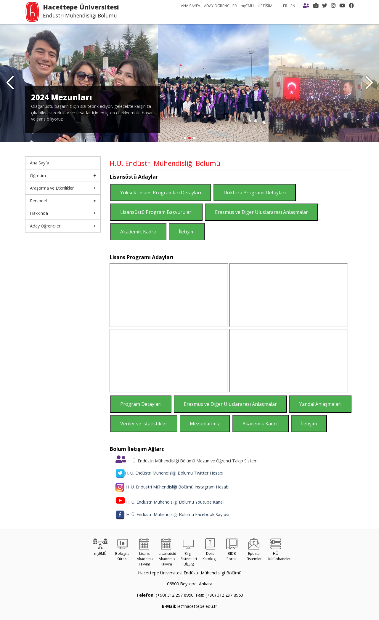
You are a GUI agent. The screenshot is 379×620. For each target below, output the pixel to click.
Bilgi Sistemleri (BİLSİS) (189, 554)
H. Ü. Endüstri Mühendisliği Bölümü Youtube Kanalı (175, 502)
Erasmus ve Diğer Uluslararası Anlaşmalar (261, 212)
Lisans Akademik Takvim (145, 554)
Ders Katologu (210, 551)
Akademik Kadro (138, 231)
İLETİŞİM (265, 5)
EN (292, 5)
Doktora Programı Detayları (255, 192)
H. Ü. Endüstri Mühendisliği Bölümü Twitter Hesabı (169, 473)
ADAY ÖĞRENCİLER (220, 5)
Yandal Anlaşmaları (320, 404)
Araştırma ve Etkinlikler (52, 188)
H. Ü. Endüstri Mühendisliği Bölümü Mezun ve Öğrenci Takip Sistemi (186, 461)
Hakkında (39, 213)
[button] (369, 82)
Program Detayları (140, 404)
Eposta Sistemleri (254, 551)
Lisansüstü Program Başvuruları (156, 212)
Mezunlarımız (205, 423)
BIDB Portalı (232, 551)
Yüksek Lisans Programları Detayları (160, 192)
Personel (38, 201)
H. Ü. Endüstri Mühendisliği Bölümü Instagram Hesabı (177, 487)
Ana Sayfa (39, 163)
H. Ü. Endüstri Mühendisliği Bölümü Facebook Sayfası (177, 514)
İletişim (187, 231)
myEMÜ (247, 5)
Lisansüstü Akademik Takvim (167, 554)
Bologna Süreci (122, 551)
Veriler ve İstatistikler (143, 423)
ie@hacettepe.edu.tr (196, 606)
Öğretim (38, 175)
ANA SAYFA (190, 5)
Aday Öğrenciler (45, 226)
